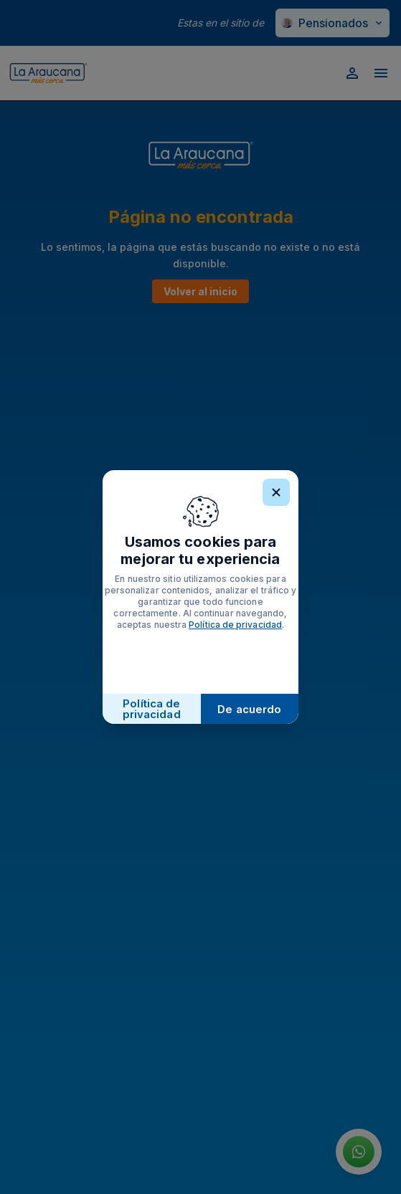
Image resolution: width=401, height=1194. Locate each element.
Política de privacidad (235, 624)
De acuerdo (249, 709)
